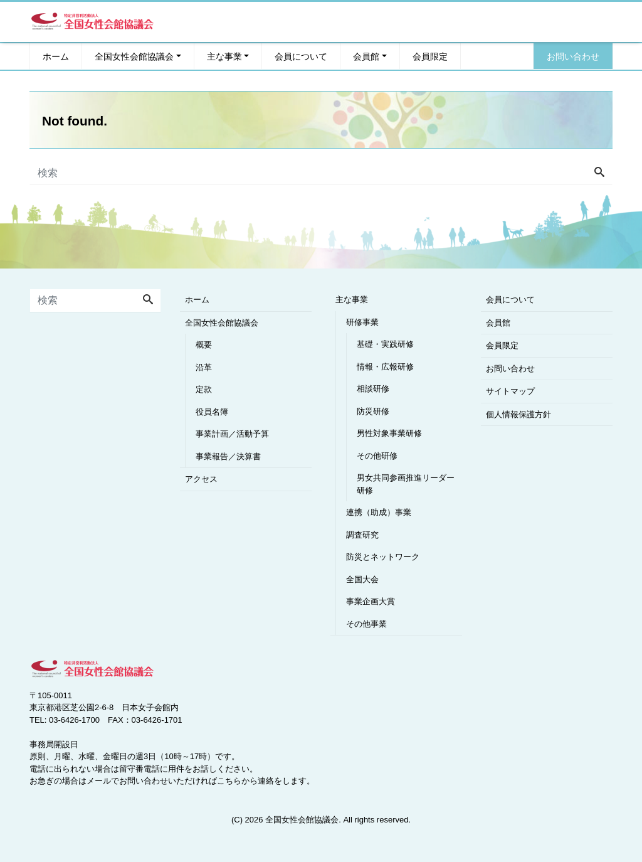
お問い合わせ (573, 56)
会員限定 (430, 56)
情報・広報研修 (385, 366)
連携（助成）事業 (378, 512)
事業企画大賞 (370, 601)
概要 (204, 344)
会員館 (366, 56)
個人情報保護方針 (518, 414)
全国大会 (362, 579)
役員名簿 (212, 412)
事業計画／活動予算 (232, 434)
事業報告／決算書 (228, 456)
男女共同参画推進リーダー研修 (406, 484)
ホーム (56, 56)
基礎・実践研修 (385, 344)
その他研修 (377, 455)
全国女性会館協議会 (134, 56)
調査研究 (362, 535)
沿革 (204, 367)
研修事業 (362, 322)
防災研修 (373, 411)
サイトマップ (510, 391)
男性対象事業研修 (389, 433)
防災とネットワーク (382, 556)
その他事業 (366, 624)
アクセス (201, 479)
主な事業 (224, 56)
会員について (301, 56)
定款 (204, 389)
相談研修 (373, 388)
